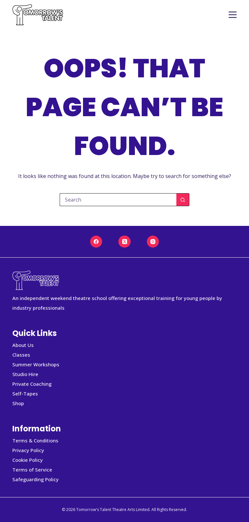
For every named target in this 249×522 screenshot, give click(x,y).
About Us (23, 345)
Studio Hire (25, 374)
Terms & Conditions (35, 440)
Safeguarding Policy (35, 479)
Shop (18, 403)
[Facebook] (96, 242)
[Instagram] (153, 242)
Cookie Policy (27, 460)
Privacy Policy (28, 450)
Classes (21, 354)
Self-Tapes (25, 393)
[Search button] (182, 199)
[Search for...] (118, 199)
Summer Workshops (35, 364)
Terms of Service (32, 469)
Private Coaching (32, 384)
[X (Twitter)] (124, 242)
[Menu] (233, 15)
